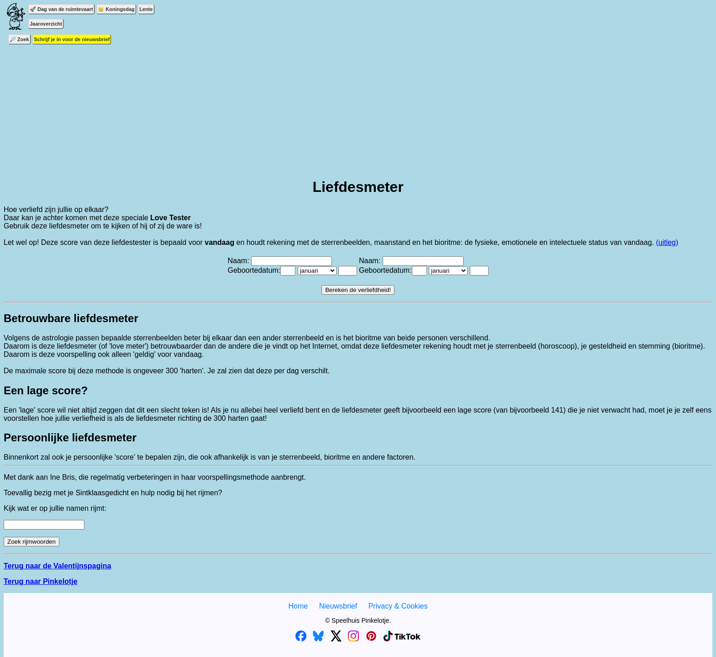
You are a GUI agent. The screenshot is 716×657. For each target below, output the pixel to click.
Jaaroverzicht (46, 23)
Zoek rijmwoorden (31, 541)
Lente (146, 9)
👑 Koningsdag (116, 9)
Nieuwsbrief (338, 606)
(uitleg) (667, 242)
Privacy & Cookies (398, 606)
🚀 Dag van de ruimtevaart (61, 9)
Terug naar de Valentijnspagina (57, 566)
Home (298, 606)
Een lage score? (46, 390)
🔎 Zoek (19, 39)
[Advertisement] (358, 105)
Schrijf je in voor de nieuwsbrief (72, 39)
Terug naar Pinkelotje (41, 581)
